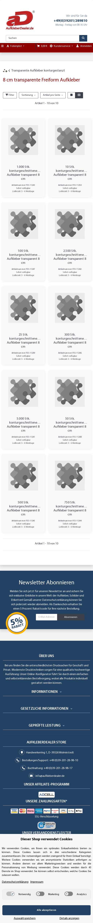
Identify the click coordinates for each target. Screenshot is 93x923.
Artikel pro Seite (51, 95)
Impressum (36, 887)
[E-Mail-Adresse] (46, 617)
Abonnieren (70, 617)
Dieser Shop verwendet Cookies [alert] (47, 845)
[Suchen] (42, 38)
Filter (10, 95)
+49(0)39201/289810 (70, 21)
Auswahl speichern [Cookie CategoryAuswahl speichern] (55, 915)
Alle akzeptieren (22, 915)
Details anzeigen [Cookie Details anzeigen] (79, 915)
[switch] (10, 899)
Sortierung (27, 95)
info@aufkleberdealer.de (50, 776)
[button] (71, 95)
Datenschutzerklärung (55, 600)
